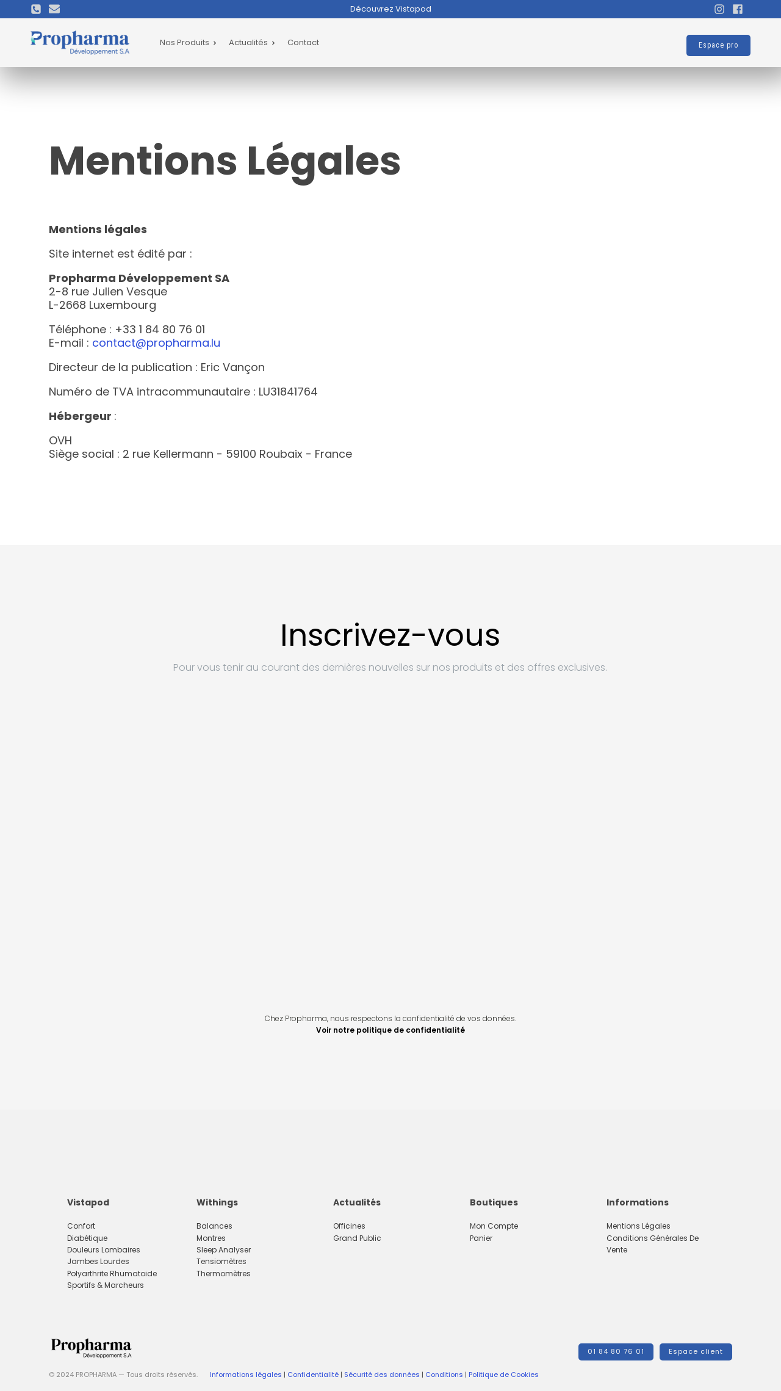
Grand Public (357, 1238)
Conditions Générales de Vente (652, 1244)
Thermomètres (223, 1273)
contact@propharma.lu (156, 342)
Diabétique (87, 1238)
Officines (349, 1226)
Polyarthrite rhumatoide (112, 1273)
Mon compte (494, 1226)
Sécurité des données (382, 1374)
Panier (481, 1238)
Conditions (444, 1374)
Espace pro (718, 45)
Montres (211, 1238)
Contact (303, 42)
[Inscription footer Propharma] (390, 842)
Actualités (252, 42)
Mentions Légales (638, 1226)
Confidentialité (313, 1374)
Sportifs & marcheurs (105, 1285)
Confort (81, 1226)
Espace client (696, 1351)
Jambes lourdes (98, 1261)
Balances (214, 1226)
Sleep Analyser (223, 1250)
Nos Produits (188, 42)
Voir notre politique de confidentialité (390, 1030)
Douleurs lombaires (103, 1250)
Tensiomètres (221, 1261)
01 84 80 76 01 (616, 1351)
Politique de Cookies (504, 1374)
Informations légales (246, 1374)
